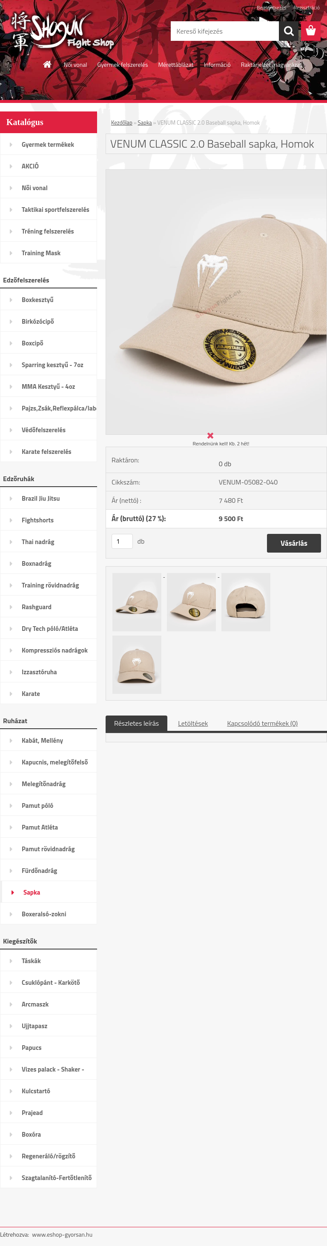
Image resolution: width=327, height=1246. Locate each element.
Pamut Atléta (40, 827)
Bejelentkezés (272, 7)
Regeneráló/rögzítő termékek (48, 1158)
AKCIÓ (30, 166)
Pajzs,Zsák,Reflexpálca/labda (59, 408)
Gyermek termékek (48, 144)
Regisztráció (307, 7)
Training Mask (41, 253)
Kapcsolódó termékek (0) (262, 723)
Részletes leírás (136, 723)
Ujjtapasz (34, 1026)
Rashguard (37, 607)
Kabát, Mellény (42, 740)
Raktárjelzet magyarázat (271, 64)
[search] (288, 31)
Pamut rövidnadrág (48, 849)
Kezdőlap (121, 122)
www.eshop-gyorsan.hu (62, 1234)
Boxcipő (32, 343)
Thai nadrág (38, 542)
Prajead (32, 1113)
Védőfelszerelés (44, 430)
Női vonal (75, 64)
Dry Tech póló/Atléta (50, 628)
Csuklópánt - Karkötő (51, 982)
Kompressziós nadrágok (55, 650)
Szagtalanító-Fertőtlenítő (57, 1178)
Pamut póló (37, 805)
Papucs (32, 1047)
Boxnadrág (37, 563)
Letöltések (193, 723)
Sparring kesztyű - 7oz (52, 365)
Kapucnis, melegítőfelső (55, 762)
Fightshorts (38, 520)
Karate (31, 694)
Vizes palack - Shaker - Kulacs (53, 1072)
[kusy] (122, 541)
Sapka (31, 892)
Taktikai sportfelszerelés (55, 209)
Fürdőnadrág (39, 870)
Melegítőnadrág (44, 784)
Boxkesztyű (37, 300)
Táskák (31, 961)
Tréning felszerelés (48, 231)
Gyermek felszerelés (122, 64)
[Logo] (58, 31)
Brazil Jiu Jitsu (41, 498)
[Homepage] (47, 64)
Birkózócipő (38, 321)
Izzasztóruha (39, 672)
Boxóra (31, 1134)
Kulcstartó (36, 1091)
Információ (217, 64)
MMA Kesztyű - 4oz (48, 386)
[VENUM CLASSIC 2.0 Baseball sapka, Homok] (216, 173)
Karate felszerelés (47, 451)
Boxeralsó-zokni (44, 914)
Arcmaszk (35, 1004)
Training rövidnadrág (50, 585)
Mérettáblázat (175, 64)
